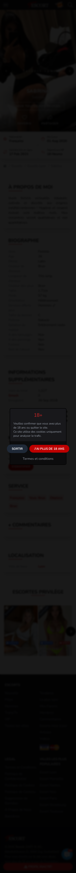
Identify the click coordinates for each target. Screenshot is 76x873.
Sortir (17, 449)
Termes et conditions (38, 458)
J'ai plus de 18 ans (49, 449)
